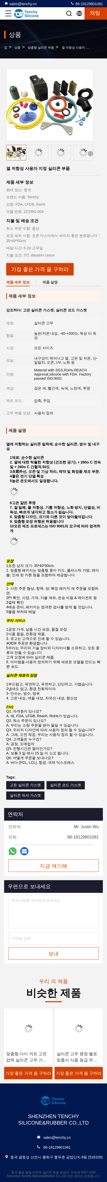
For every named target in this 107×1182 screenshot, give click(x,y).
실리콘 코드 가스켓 (65, 785)
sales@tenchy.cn (20, 3)
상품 (17, 47)
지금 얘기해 (53, 866)
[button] (90, 153)
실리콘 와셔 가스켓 (25, 795)
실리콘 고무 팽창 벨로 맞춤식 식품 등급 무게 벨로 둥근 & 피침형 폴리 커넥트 (77, 1057)
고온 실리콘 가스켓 (25, 785)
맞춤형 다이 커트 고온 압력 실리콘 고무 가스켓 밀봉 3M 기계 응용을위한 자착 (28, 1057)
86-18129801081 (86, 3)
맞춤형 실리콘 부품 (41, 47)
